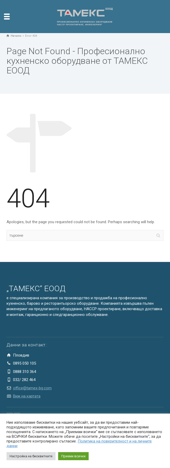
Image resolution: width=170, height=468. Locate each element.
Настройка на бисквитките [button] (31, 456)
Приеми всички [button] (73, 456)
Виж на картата (26, 396)
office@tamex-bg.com (32, 388)
